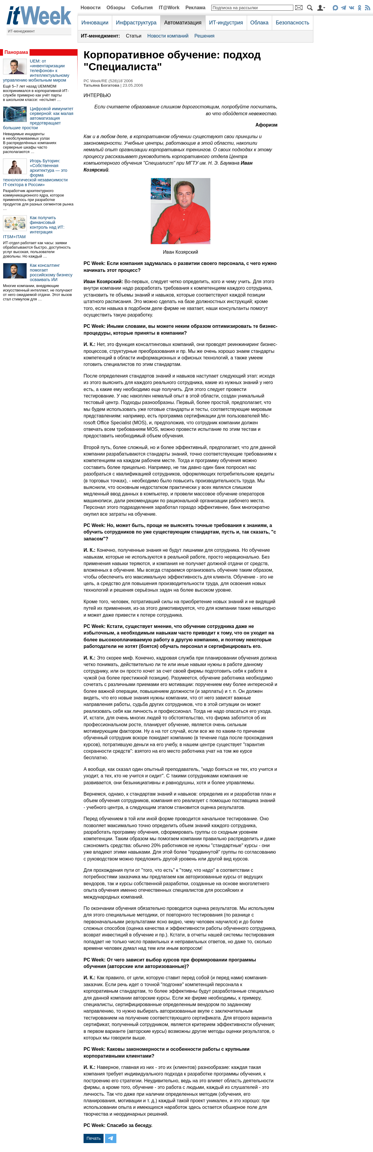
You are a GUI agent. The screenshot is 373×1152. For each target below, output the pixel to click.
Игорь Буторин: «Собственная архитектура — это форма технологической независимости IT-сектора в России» (35, 172)
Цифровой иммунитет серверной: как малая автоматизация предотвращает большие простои (38, 118)
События (142, 7)
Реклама (195, 7)
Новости (91, 7)
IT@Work (169, 7)
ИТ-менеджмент (21, 31)
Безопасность (292, 23)
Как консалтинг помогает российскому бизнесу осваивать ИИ (51, 272)
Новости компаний (168, 35)
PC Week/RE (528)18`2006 (108, 81)
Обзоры (116, 7)
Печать (94, 1138)
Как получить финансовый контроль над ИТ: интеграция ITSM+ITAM (33, 227)
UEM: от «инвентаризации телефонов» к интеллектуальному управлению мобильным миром (36, 70)
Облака (259, 23)
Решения (205, 35)
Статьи (133, 35)
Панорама (16, 52)
